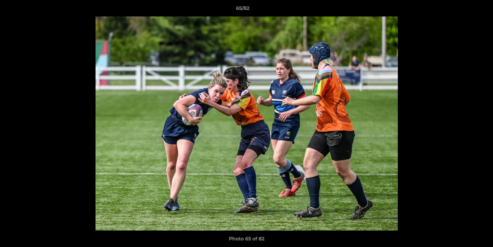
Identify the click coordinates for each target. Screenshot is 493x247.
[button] (464, 10)
